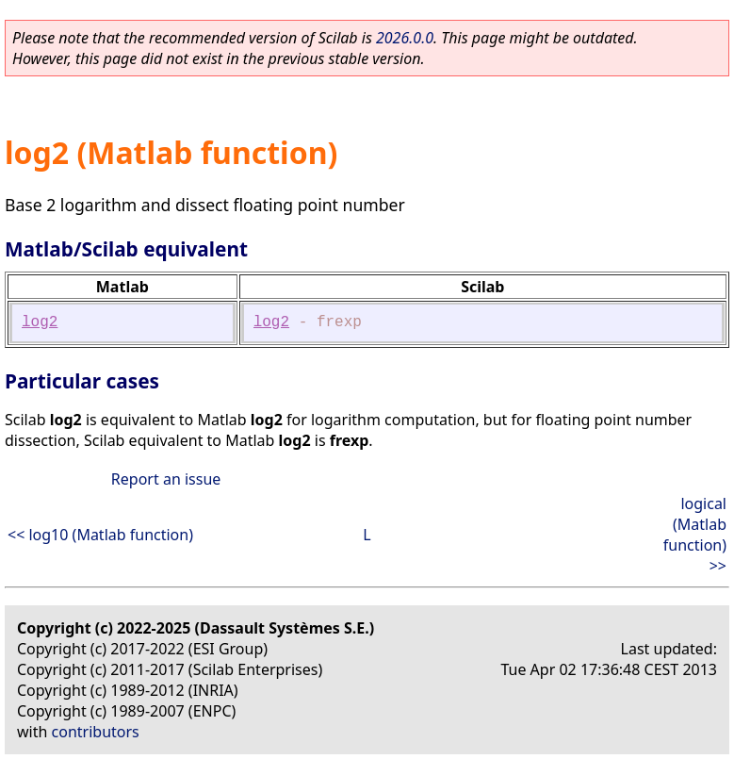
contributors (95, 731)
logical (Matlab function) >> (694, 534)
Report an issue (165, 479)
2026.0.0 (404, 37)
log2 (39, 322)
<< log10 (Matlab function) (100, 534)
